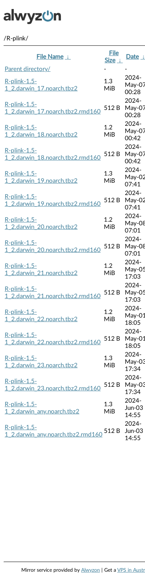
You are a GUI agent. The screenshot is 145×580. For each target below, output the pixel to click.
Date (132, 57)
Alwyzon (90, 570)
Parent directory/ (27, 69)
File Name (49, 57)
